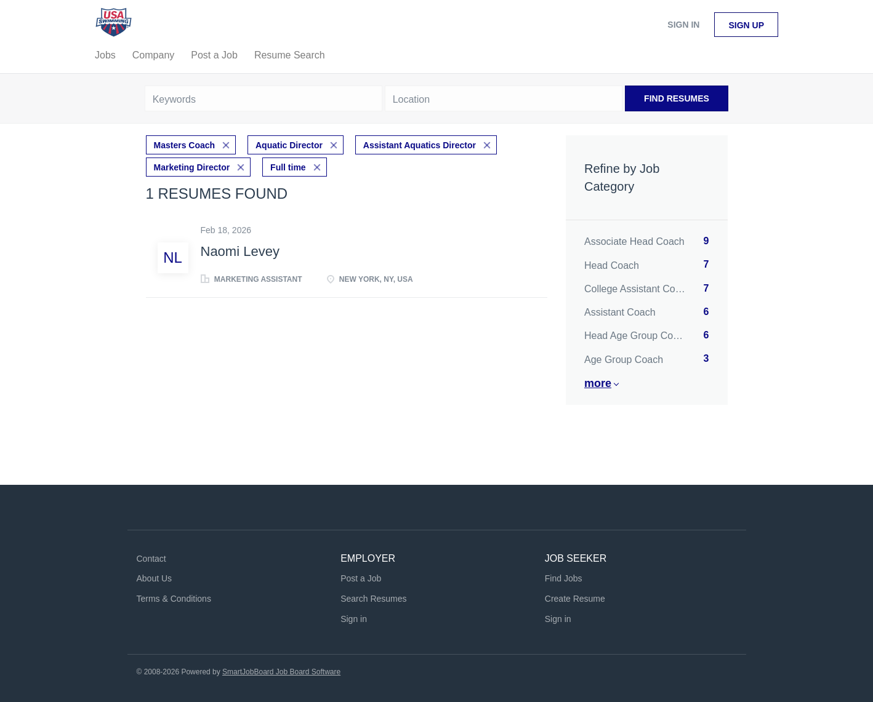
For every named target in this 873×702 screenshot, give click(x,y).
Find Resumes (676, 98)
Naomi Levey (240, 251)
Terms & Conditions (174, 599)
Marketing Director (192, 167)
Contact (151, 559)
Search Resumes (373, 599)
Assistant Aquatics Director (419, 145)
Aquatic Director (289, 145)
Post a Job (360, 578)
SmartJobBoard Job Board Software (281, 672)
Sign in (683, 25)
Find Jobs (563, 578)
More (597, 383)
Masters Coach (184, 145)
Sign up (746, 25)
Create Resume (575, 599)
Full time (288, 167)
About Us (154, 578)
